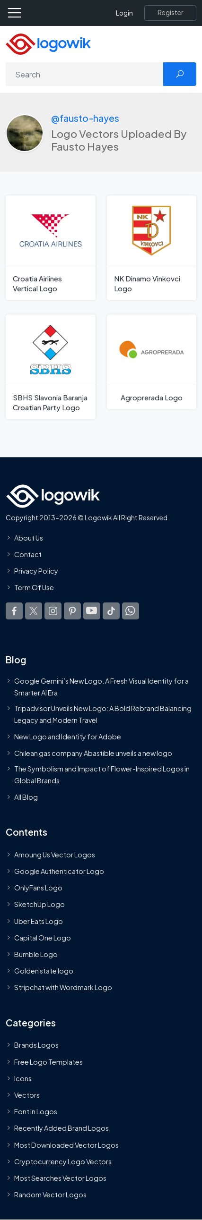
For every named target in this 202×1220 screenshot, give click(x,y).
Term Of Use (34, 588)
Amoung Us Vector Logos (54, 854)
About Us (28, 538)
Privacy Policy (36, 571)
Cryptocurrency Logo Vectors (63, 1161)
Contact (28, 554)
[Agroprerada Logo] (152, 361)
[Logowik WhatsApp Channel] (130, 610)
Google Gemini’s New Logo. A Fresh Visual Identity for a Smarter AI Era (101, 687)
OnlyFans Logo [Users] (38, 887)
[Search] (85, 74)
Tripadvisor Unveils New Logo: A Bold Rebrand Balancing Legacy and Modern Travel (103, 714)
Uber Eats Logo (38, 921)
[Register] (170, 12)
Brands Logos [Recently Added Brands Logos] (36, 1045)
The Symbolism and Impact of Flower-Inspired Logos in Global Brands (102, 774)
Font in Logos (35, 1111)
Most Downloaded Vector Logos (66, 1145)
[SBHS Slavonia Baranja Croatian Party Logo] (51, 366)
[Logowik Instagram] (52, 610)
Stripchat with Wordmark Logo (63, 987)
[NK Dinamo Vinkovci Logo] (152, 247)
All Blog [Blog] (26, 797)
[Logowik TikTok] (111, 610)
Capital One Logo (42, 937)
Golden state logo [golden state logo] (43, 970)
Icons (23, 1078)
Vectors (27, 1095)
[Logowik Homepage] (48, 43)
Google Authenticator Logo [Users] (59, 871)
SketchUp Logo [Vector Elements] (39, 904)
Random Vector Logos (50, 1194)
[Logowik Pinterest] (72, 610)
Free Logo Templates (48, 1062)
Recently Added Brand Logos (61, 1128)
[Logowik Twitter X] (33, 610)
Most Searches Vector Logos (60, 1178)
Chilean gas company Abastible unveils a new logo (93, 753)
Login (124, 13)
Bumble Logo (36, 954)
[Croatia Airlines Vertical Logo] (51, 247)
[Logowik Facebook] (14, 610)
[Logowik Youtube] (91, 610)
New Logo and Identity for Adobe (67, 736)
